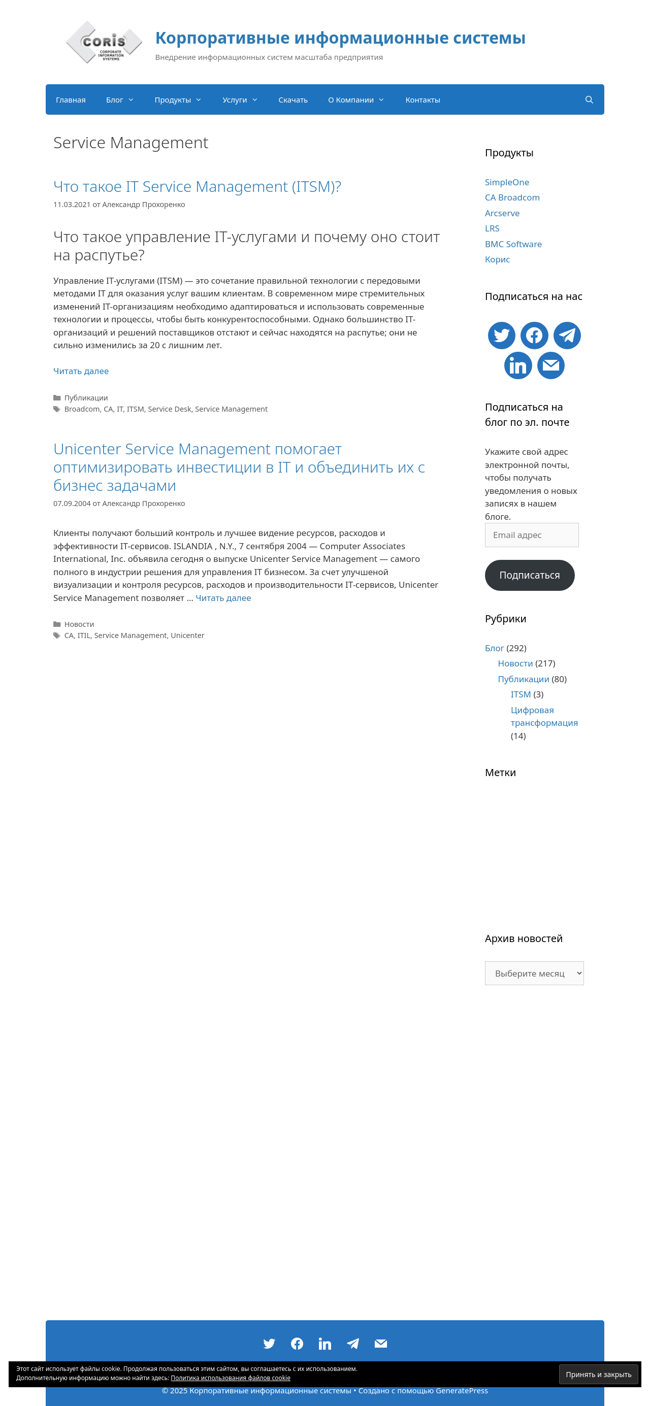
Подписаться (529, 575)
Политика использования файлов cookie (230, 1378)
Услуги (245, 99)
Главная (71, 99)
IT (120, 409)
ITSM (135, 409)
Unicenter (188, 635)
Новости (79, 624)
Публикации (86, 398)
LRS (492, 228)
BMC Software (513, 244)
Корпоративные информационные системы (340, 37)
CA (108, 409)
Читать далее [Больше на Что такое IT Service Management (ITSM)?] (81, 371)
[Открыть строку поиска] (589, 99)
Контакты (422, 99)
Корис (497, 259)
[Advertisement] (534, 1158)
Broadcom (82, 409)
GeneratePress (462, 1390)
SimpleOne (507, 182)
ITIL (84, 635)
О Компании (361, 99)
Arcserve (502, 213)
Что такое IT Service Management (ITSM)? (197, 186)
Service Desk (169, 409)
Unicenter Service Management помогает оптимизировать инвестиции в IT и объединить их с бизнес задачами (239, 466)
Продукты (184, 99)
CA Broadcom (512, 197)
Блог (125, 99)
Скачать (293, 99)
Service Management (231, 409)
